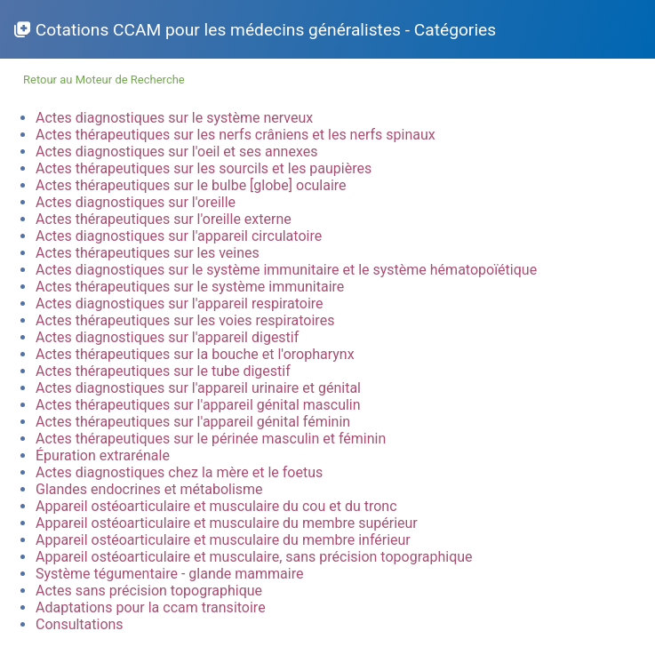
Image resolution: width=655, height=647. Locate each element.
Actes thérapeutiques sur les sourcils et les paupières (203, 168)
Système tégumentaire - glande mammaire (169, 573)
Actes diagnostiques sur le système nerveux (174, 117)
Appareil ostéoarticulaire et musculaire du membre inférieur (223, 539)
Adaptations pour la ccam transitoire (151, 607)
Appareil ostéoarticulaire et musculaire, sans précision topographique (254, 556)
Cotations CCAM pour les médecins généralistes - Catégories (266, 30)
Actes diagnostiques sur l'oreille (136, 202)
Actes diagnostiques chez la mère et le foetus (179, 472)
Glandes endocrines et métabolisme (149, 489)
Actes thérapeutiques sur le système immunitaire (190, 286)
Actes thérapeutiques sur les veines (148, 252)
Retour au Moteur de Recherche (104, 79)
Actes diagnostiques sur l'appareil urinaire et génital (198, 387)
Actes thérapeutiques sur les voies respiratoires (185, 320)
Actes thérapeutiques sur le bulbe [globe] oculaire (191, 185)
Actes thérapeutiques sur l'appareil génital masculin (198, 404)
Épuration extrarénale (103, 455)
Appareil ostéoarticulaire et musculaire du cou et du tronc (216, 506)
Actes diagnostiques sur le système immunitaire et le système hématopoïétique (286, 269)
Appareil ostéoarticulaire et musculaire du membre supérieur (227, 523)
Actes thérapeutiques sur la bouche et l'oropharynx (195, 354)
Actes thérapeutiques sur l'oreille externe (164, 219)
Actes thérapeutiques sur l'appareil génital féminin (193, 421)
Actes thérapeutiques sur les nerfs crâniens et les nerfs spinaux (235, 134)
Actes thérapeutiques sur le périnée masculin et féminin (211, 438)
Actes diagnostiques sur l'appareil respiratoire (180, 303)
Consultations (80, 624)
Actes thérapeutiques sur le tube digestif (163, 371)
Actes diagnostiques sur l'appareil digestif (167, 337)
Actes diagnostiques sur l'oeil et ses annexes (176, 151)
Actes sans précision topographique (149, 590)
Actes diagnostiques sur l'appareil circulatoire (179, 236)
